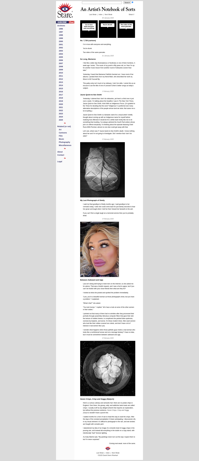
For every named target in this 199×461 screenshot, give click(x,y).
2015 (60, 88)
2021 (60, 107)
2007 (60, 63)
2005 (60, 57)
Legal (59, 161)
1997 (60, 32)
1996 (60, 29)
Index (100, 14)
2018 (60, 98)
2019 (60, 101)
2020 (60, 104)
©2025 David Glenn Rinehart (108, 455)
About (60, 152)
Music (60, 139)
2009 (60, 70)
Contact (60, 155)
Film (60, 136)
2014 (60, 85)
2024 (60, 117)
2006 (60, 60)
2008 (60, 66)
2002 (60, 48)
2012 (60, 79)
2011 (60, 76)
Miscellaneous (64, 145)
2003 (60, 51)
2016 (60, 92)
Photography (63, 142)
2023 (60, 114)
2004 (60, 54)
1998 (60, 35)
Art (59, 130)
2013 (60, 82)
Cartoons (62, 133)
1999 (60, 38)
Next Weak (108, 14)
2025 (60, 120)
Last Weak (92, 14)
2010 (60, 73)
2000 (60, 41)
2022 (60, 110)
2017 (60, 95)
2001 (60, 44)
